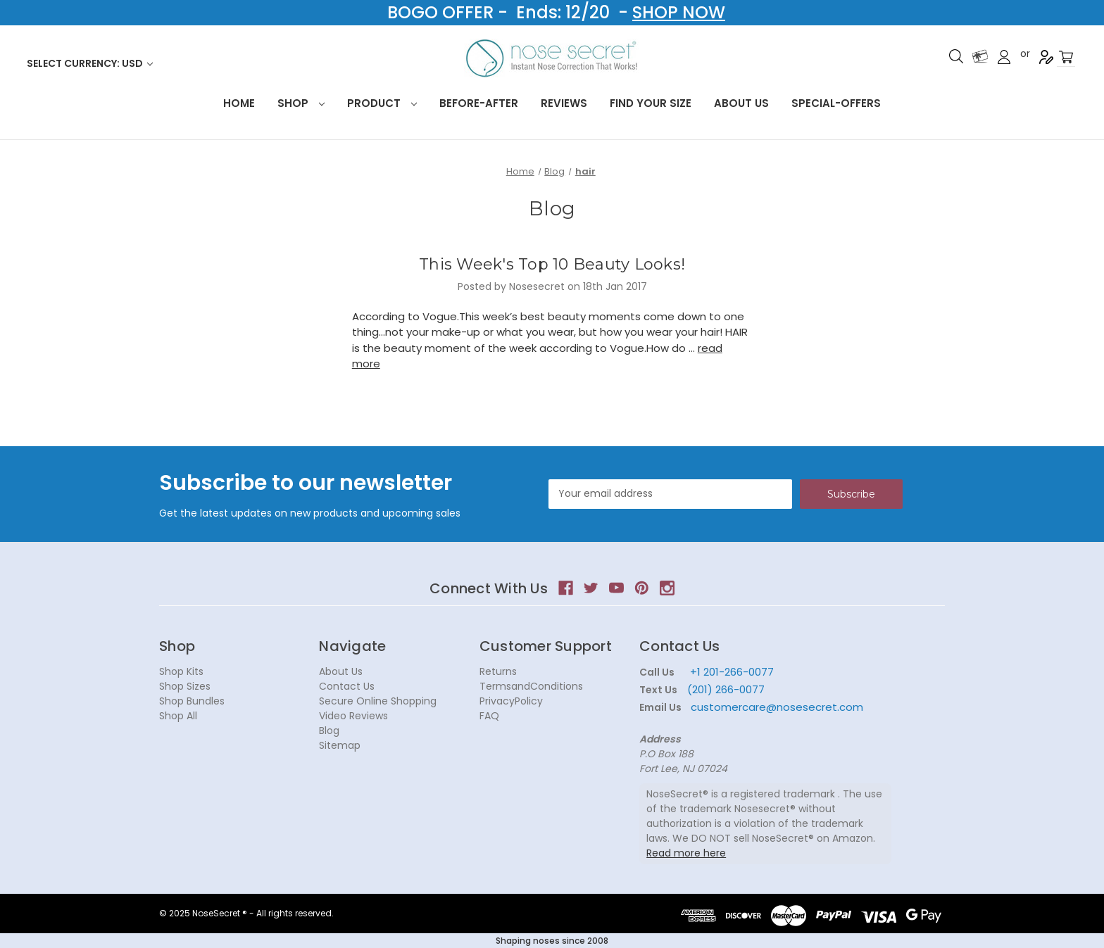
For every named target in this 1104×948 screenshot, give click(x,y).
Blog (329, 730)
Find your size (650, 103)
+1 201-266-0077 (732, 671)
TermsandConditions (531, 686)
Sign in (1004, 57)
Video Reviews (353, 716)
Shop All (178, 716)
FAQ (489, 716)
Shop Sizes (185, 686)
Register (1046, 57)
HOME (239, 103)
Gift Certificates (980, 56)
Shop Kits (181, 671)
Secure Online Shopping (378, 701)
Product (382, 103)
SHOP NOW (678, 12)
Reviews (564, 103)
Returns (498, 671)
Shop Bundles (192, 701)
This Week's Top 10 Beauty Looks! (552, 264)
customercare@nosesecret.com (775, 707)
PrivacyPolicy (511, 701)
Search (956, 56)
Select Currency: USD (90, 63)
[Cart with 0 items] (1066, 57)
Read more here (686, 853)
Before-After (478, 103)
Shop (301, 103)
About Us (741, 103)
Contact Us (347, 686)
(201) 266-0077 (726, 689)
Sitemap (339, 745)
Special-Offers (836, 103)
